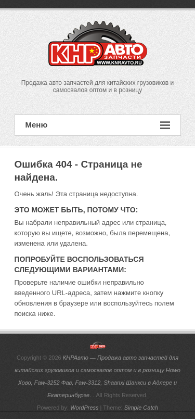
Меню (97, 125)
